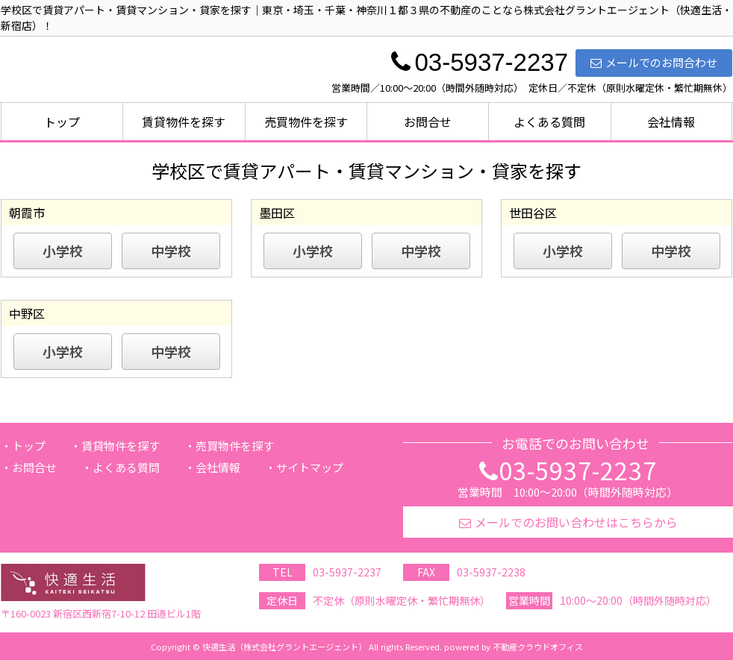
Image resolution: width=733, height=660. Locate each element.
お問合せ (428, 122)
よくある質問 (549, 122)
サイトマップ (309, 467)
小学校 (63, 250)
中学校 (171, 250)
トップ (62, 122)
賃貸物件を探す (183, 122)
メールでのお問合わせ (653, 62)
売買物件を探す (306, 122)
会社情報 (671, 122)
